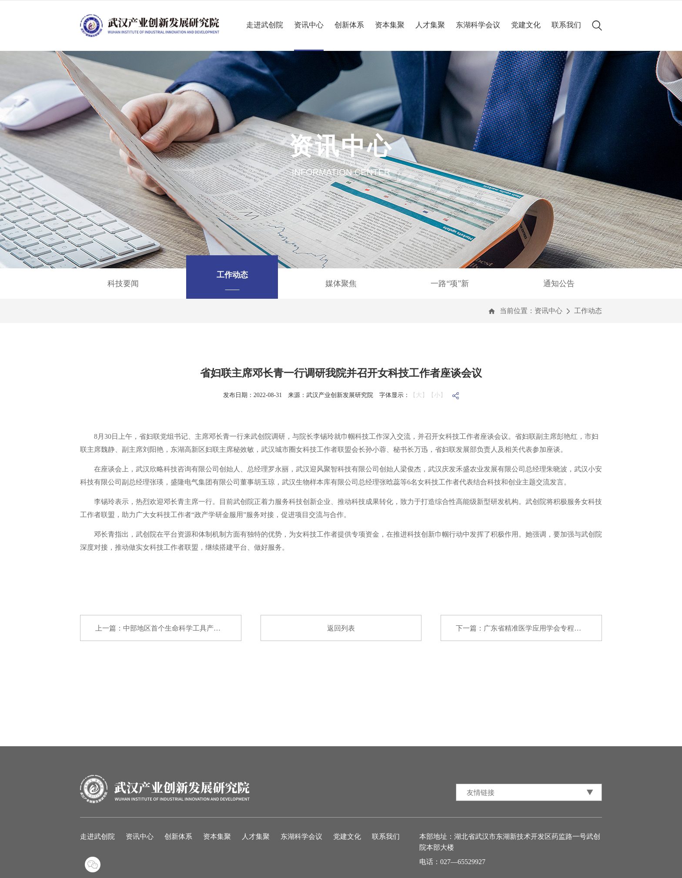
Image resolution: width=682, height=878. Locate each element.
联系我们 (566, 25)
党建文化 (526, 25)
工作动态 (588, 310)
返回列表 (341, 628)
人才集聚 (430, 25)
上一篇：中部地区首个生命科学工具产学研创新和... (168, 628)
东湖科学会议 (478, 25)
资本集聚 (390, 25)
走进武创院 (264, 25)
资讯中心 (309, 25)
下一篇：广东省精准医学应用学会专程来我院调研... (529, 628)
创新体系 (349, 25)
